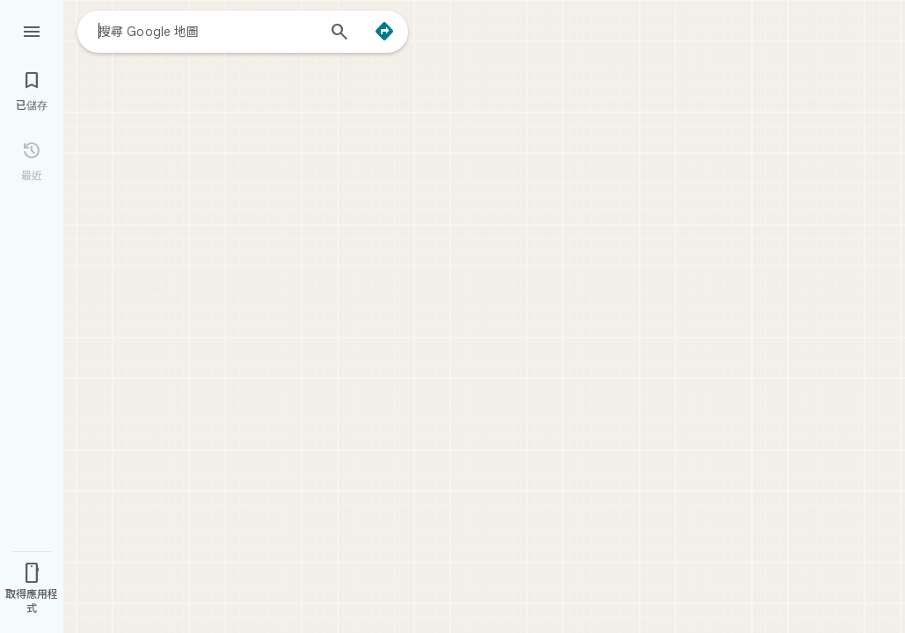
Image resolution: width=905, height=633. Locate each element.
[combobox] (207, 30)
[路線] (384, 32)
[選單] (31, 30)
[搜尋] (339, 33)
